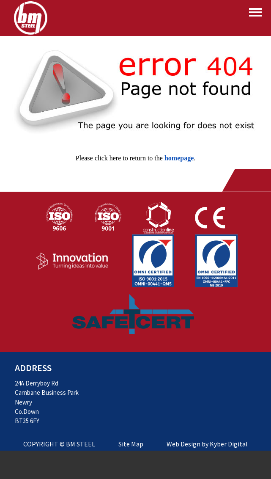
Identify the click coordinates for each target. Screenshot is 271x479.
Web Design (183, 444)
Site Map (130, 444)
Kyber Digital (229, 444)
